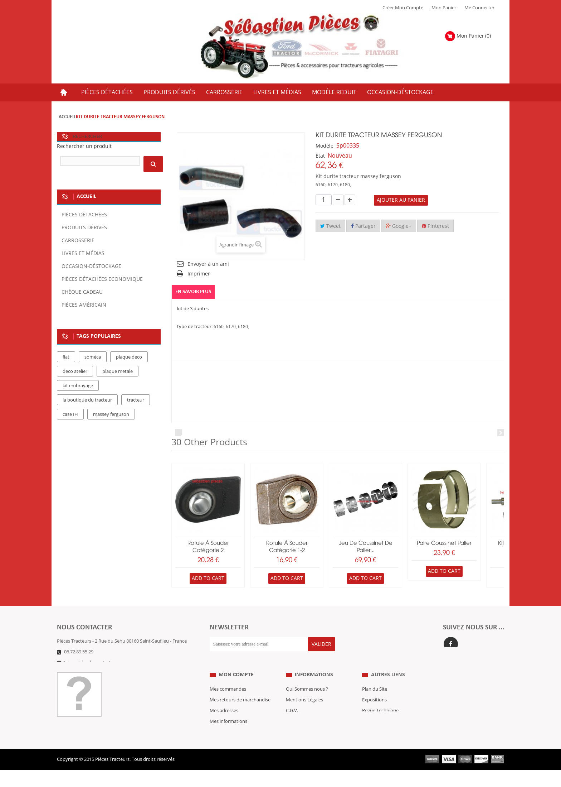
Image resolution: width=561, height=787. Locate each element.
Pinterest (435, 226)
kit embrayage (78, 386)
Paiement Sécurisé (305, 736)
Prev (178, 432)
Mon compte (236, 679)
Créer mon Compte (402, 8)
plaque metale (117, 371)
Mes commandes (228, 693)
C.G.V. (292, 715)
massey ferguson (111, 414)
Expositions (374, 704)
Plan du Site (374, 693)
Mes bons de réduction (234, 736)
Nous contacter (378, 726)
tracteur (135, 400)
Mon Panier (443, 8)
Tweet (330, 226)
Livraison (295, 726)
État (320, 156)
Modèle (324, 146)
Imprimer (198, 274)
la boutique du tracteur (87, 400)
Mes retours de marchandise (240, 704)
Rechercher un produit (84, 146)
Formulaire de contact (87, 663)
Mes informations (228, 726)
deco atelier (75, 371)
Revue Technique (380, 715)
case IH (70, 414)
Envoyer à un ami (208, 264)
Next (500, 432)
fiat (66, 357)
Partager (363, 226)
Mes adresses (224, 715)
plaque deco (129, 357)
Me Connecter (479, 8)
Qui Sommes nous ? (307, 693)
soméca (92, 357)
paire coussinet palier (444, 543)
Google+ (398, 226)
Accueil (67, 117)
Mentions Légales (304, 704)
